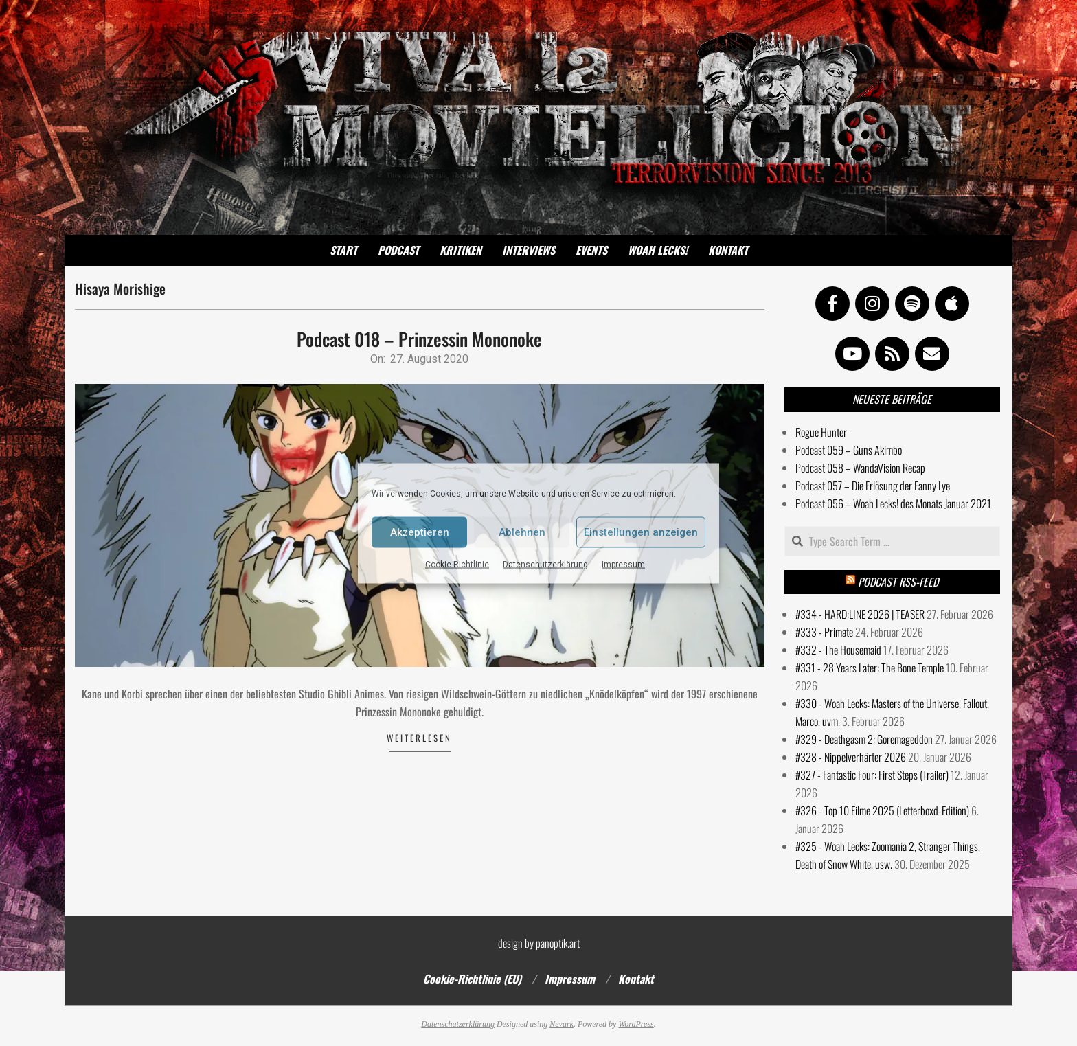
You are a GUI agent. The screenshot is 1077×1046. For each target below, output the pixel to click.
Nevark (561, 1024)
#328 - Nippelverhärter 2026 (850, 757)
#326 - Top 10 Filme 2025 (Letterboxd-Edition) (882, 810)
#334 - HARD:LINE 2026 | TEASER (860, 614)
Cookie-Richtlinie (457, 564)
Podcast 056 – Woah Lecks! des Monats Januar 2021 (893, 503)
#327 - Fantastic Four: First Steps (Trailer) (872, 774)
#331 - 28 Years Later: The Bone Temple (869, 667)
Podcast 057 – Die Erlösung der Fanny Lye (872, 485)
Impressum (623, 564)
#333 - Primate (824, 632)
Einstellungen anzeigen (641, 532)
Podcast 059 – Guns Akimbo (848, 450)
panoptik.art (558, 943)
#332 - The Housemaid (838, 649)
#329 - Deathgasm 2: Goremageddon (864, 739)
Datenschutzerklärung (545, 564)
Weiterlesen (419, 737)
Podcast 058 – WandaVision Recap (860, 467)
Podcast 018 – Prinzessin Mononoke (419, 339)
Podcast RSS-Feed (898, 581)
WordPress (635, 1024)
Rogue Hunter (821, 432)
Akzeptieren (419, 532)
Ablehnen (522, 532)
